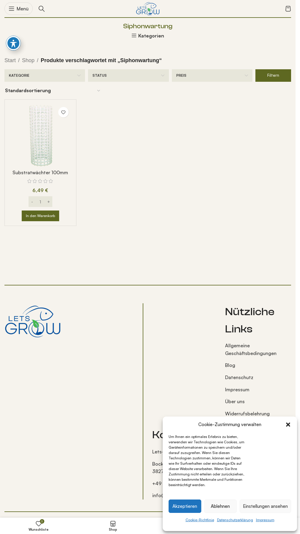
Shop (28, 60)
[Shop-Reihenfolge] (52, 90)
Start (10, 60)
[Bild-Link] (32, 320)
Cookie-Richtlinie (200, 520)
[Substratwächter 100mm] (40, 135)
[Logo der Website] (148, 8)
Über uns (235, 401)
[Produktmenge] (40, 201)
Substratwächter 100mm (40, 172)
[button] (288, 425)
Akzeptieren (184, 506)
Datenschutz (239, 377)
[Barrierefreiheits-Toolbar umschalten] (13, 43)
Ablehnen (220, 506)
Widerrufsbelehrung (247, 414)
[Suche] (42, 9)
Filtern (273, 75)
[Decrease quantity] (32, 201)
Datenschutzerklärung (235, 520)
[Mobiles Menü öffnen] (18, 9)
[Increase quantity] (48, 201)
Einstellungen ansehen (265, 506)
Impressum (265, 520)
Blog (230, 365)
